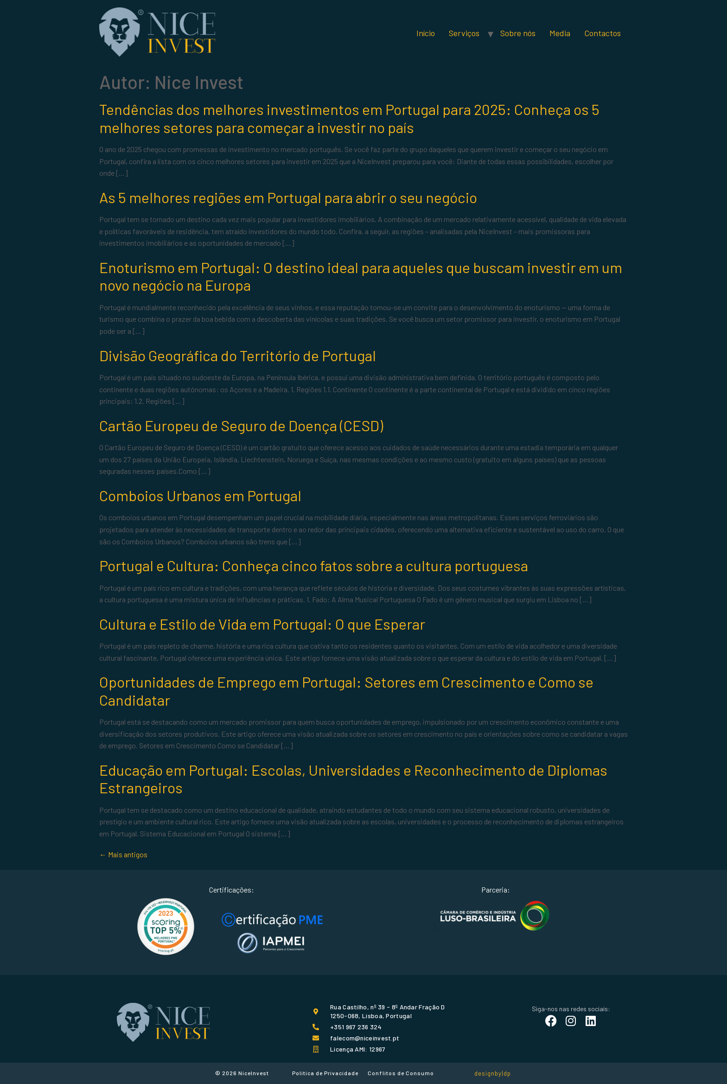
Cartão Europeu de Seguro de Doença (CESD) (241, 425)
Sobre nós (518, 33)
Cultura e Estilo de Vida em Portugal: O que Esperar (262, 623)
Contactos (602, 33)
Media (559, 33)
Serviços (464, 33)
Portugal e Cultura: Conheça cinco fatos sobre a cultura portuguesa (313, 565)
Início (425, 33)
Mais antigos (123, 854)
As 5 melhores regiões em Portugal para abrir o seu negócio (288, 197)
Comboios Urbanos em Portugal (200, 495)
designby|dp (492, 1073)
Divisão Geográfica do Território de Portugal (237, 355)
